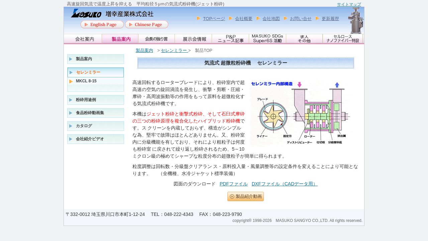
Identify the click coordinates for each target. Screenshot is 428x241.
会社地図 (271, 18)
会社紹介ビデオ (90, 139)
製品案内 (144, 50)
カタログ (84, 126)
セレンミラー (174, 50)
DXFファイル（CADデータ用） (285, 183)
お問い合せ (301, 18)
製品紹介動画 (249, 196)
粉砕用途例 (86, 99)
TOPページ (214, 18)
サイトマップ (349, 4)
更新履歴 (330, 18)
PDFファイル (234, 183)
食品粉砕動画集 (90, 112)
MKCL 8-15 (86, 81)
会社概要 (243, 18)
